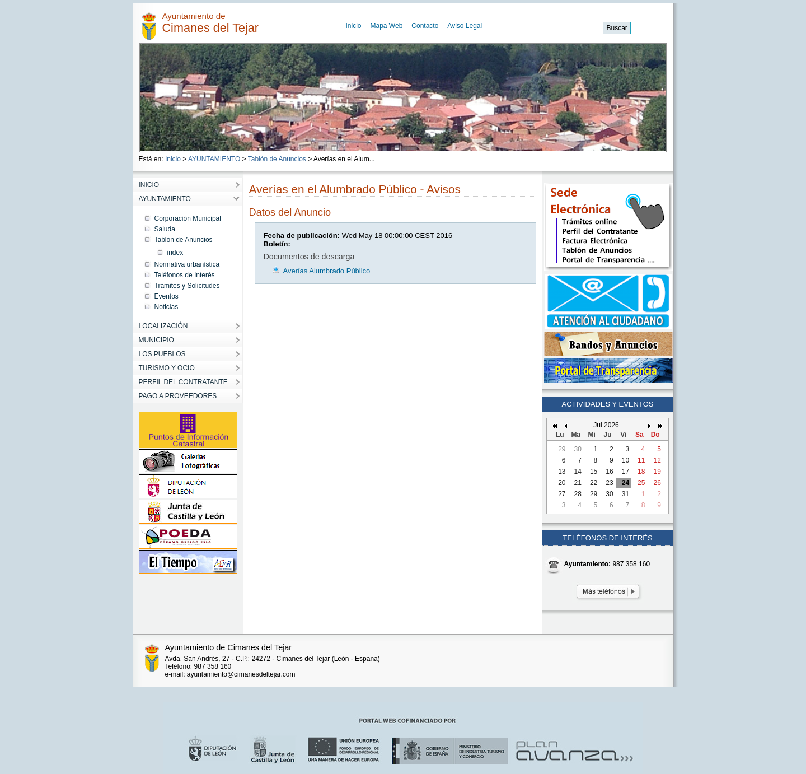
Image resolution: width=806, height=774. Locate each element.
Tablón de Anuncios (277, 159)
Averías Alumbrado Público (327, 271)
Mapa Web (387, 26)
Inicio (354, 26)
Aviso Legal (464, 26)
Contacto (424, 26)
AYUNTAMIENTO (214, 159)
